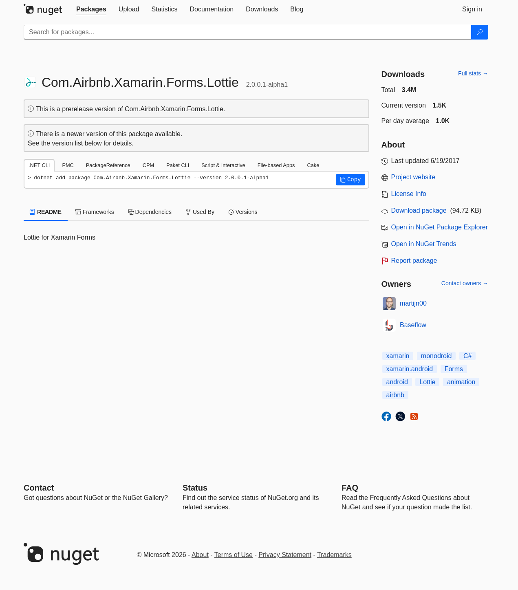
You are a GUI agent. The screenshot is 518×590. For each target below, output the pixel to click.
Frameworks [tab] (94, 212)
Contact (39, 487)
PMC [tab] (67, 165)
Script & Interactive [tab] (223, 165)
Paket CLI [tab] (177, 165)
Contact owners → (464, 283)
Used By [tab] (199, 212)
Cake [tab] (313, 165)
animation (461, 382)
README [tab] (46, 212)
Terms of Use (233, 554)
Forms (454, 368)
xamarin (398, 355)
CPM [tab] (148, 165)
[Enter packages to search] (248, 32)
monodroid (436, 355)
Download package (419, 210)
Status (195, 487)
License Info (408, 193)
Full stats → (473, 73)
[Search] (479, 32)
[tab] (91, 9)
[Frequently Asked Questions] (350, 487)
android (397, 382)
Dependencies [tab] (150, 212)
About (200, 554)
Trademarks (334, 554)
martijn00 (413, 303)
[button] (350, 179)
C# (467, 355)
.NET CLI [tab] (39, 165)
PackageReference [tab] (108, 165)
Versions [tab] (243, 212)
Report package (414, 260)
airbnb (395, 395)
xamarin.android (409, 368)
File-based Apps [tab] (276, 165)
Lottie (427, 382)
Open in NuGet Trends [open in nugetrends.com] (423, 243)
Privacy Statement (284, 554)
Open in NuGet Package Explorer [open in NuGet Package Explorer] (439, 227)
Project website (413, 177)
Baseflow (413, 324)
